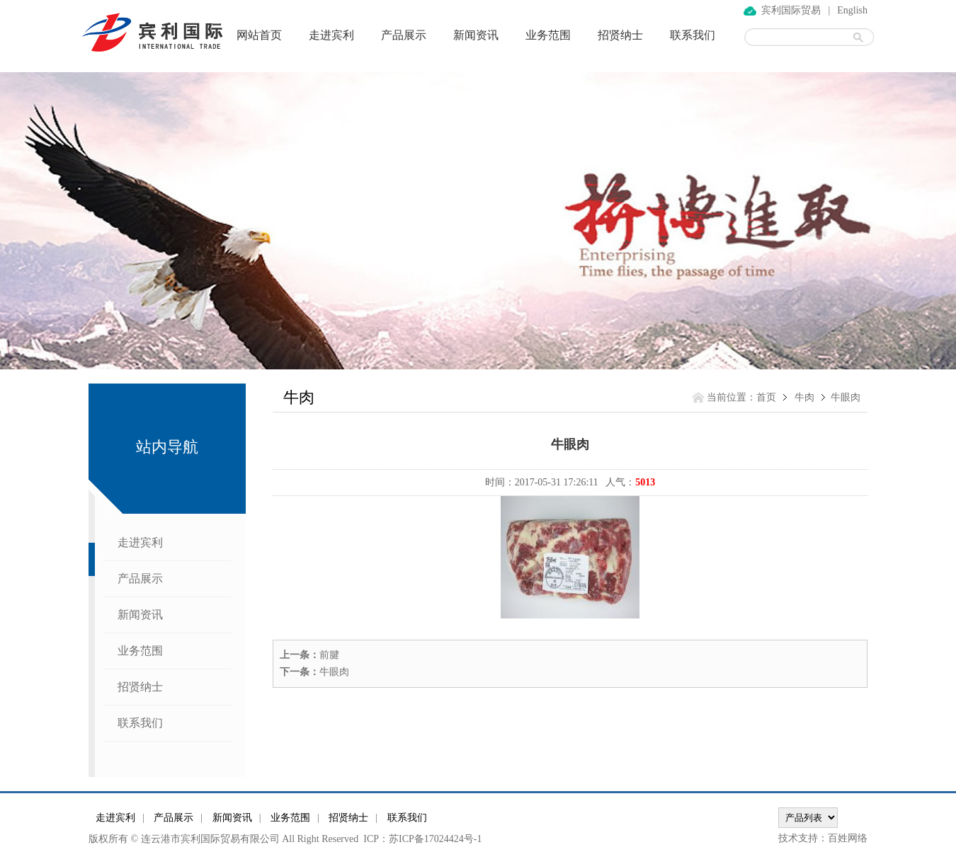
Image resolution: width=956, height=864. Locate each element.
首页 (766, 397)
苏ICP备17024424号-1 (435, 839)
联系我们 (692, 35)
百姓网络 (847, 838)
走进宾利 (331, 35)
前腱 (329, 655)
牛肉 (804, 397)
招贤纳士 (620, 35)
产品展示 (403, 35)
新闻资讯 (476, 35)
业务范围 (548, 35)
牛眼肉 (334, 672)
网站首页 (259, 35)
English (852, 10)
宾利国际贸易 (791, 10)
